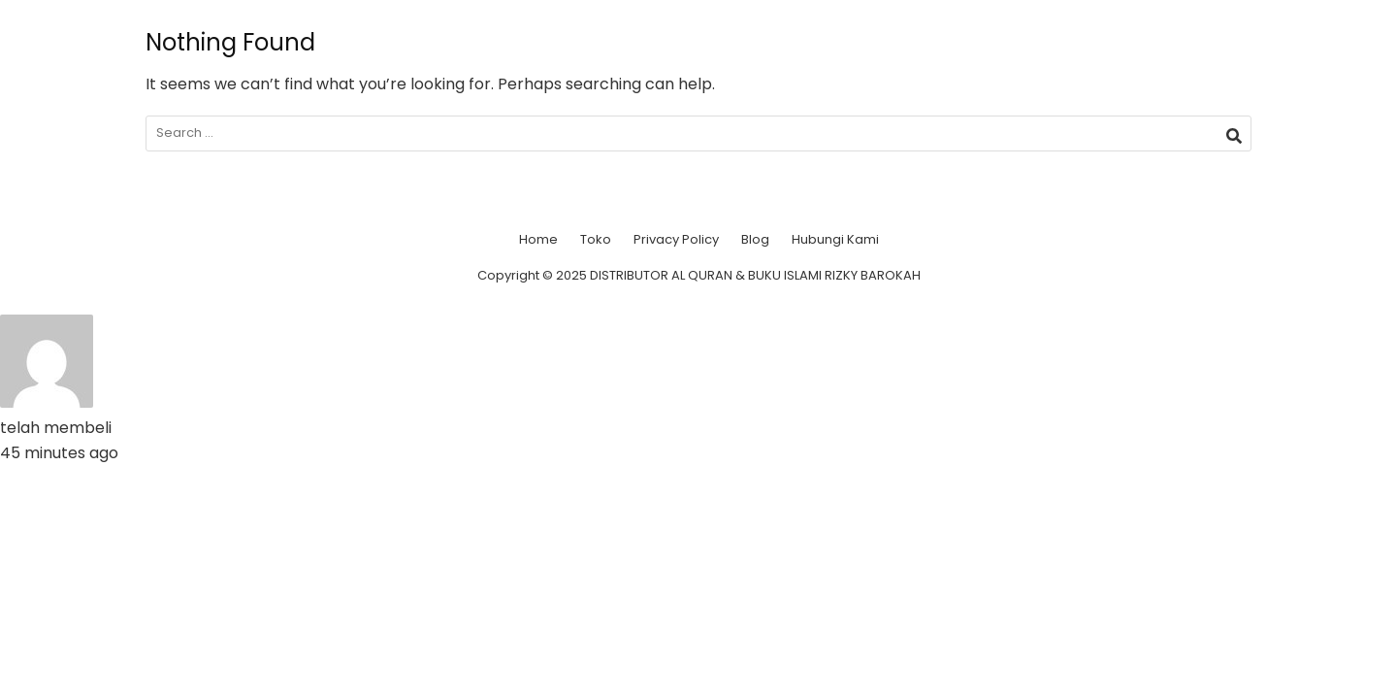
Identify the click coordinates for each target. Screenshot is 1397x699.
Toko (595, 239)
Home (538, 239)
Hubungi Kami (835, 239)
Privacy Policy (676, 239)
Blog (755, 239)
